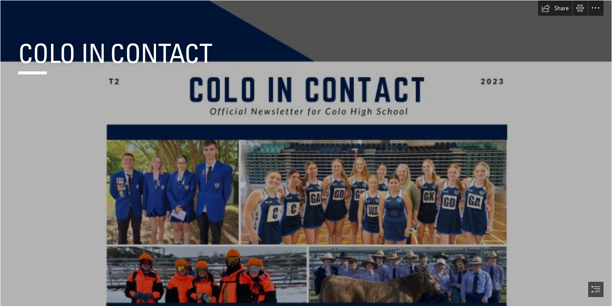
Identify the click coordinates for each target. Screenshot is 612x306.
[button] (555, 8)
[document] (306, 153)
